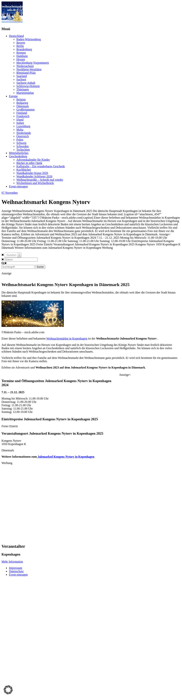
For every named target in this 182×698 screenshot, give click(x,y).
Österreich (22, 136)
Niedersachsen (25, 66)
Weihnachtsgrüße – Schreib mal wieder (39, 179)
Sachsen (21, 79)
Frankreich (22, 116)
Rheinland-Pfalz (26, 72)
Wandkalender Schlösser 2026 (34, 176)
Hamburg (22, 56)
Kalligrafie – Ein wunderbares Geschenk (40, 166)
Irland (19, 119)
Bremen (21, 52)
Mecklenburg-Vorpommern (32, 62)
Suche (40, 266)
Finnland (21, 112)
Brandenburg (24, 49)
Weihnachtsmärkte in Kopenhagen (66, 338)
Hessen (20, 59)
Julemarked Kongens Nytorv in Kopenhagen (65, 456)
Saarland (21, 76)
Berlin (20, 46)
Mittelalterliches (18, 153)
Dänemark (22, 106)
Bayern (20, 42)
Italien (20, 122)
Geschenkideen (18, 156)
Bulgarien (22, 102)
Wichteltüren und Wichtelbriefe (35, 183)
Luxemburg (23, 126)
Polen (19, 139)
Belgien (21, 99)
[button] (8, 690)
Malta (19, 129)
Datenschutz (16, 571)
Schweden (22, 146)
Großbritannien (25, 109)
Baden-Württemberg (28, 39)
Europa (13, 96)
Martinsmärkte (25, 92)
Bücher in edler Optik (29, 163)
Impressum (15, 567)
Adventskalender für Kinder (33, 159)
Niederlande (23, 132)
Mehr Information (12, 561)
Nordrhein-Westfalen (28, 69)
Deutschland (16, 36)
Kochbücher (23, 169)
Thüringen (22, 89)
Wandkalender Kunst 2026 (32, 173)
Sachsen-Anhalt (25, 82)
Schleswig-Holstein (28, 86)
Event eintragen (18, 186)
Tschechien (23, 149)
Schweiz (21, 143)
